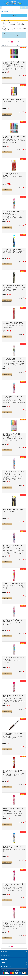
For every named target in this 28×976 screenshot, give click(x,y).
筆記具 (6, 11)
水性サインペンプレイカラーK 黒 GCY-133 (13, 696)
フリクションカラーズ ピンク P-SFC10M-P (13, 620)
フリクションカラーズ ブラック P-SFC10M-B (13, 472)
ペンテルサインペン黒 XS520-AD (13, 286)
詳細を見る (6, 77)
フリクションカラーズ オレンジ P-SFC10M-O (13, 212)
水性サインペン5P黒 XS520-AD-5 (13, 509)
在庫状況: (4, 72)
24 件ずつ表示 (14, 45)
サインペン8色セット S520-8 (12, 99)
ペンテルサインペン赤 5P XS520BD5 (11, 174)
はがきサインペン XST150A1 (12, 249)
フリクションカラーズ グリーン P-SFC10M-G (13, 658)
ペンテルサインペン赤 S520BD (12, 322)
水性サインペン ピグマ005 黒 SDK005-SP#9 (12, 847)
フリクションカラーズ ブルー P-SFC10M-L (13, 546)
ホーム (2, 11)
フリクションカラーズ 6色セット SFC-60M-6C (13, 434)
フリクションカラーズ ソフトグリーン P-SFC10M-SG (13, 359)
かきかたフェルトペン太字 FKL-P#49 (13, 771)
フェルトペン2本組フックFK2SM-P (13, 583)
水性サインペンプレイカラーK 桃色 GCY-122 (14, 922)
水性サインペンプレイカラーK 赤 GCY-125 (13, 809)
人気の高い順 (5, 45)
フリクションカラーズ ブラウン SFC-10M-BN (12, 733)
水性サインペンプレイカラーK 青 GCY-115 (13, 884)
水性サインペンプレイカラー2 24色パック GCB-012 (13, 136)
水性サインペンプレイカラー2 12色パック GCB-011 (13, 62)
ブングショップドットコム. (13, 970)
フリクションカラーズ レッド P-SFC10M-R (13, 397)
